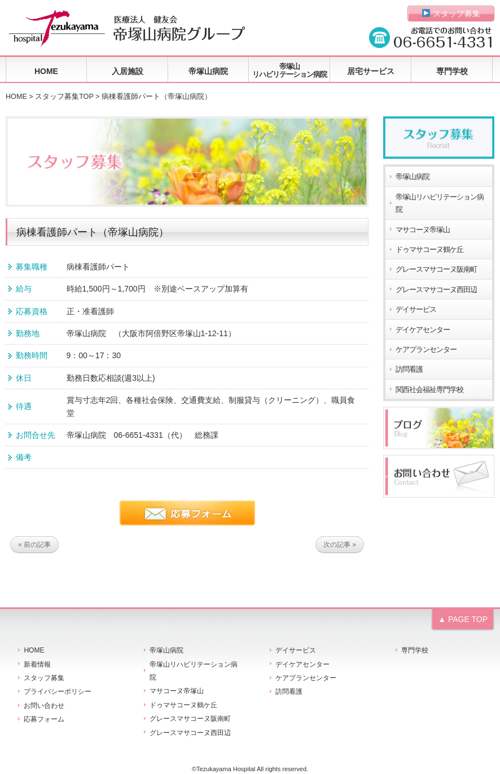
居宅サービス (370, 71)
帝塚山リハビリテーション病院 (289, 70)
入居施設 (127, 71)
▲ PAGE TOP (463, 619)
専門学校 (452, 71)
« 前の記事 (34, 545)
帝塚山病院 (208, 71)
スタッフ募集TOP (64, 97)
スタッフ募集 (451, 13)
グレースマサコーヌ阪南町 (436, 269)
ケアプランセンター (426, 350)
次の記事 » (339, 545)
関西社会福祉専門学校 (429, 390)
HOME (46, 71)
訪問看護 (409, 369)
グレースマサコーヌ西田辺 (436, 290)
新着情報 (37, 664)
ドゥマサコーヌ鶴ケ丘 (429, 250)
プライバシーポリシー (57, 691)
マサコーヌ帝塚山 (423, 230)
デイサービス (416, 310)
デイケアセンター (423, 330)
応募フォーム (44, 719)
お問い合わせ (44, 706)
